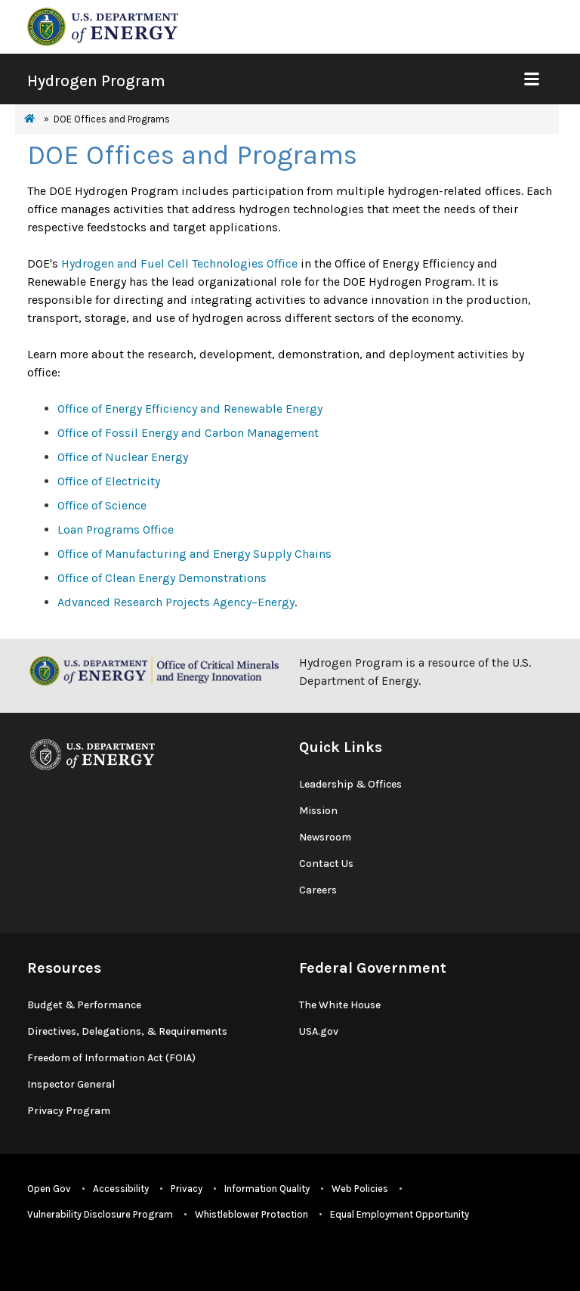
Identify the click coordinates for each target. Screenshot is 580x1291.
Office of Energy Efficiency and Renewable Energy (189, 408)
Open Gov (49, 1188)
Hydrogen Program (96, 81)
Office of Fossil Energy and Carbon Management (188, 433)
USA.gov (318, 1031)
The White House (340, 1004)
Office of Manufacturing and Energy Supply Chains (194, 553)
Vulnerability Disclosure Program (100, 1214)
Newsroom (325, 837)
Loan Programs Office (115, 529)
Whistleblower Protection (251, 1214)
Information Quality (267, 1188)
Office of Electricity (108, 481)
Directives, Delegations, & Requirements (127, 1031)
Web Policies (360, 1188)
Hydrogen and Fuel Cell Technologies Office (179, 263)
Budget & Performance (84, 1004)
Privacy (186, 1188)
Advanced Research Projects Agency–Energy (176, 602)
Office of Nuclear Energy (122, 457)
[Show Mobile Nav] (531, 79)
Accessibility (121, 1188)
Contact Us (326, 863)
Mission (318, 810)
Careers (318, 890)
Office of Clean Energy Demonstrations (162, 578)
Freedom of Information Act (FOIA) (111, 1057)
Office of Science (102, 505)
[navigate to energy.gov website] (102, 25)
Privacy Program (68, 1110)
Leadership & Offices (350, 784)
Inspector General (71, 1084)
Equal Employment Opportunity (399, 1214)
